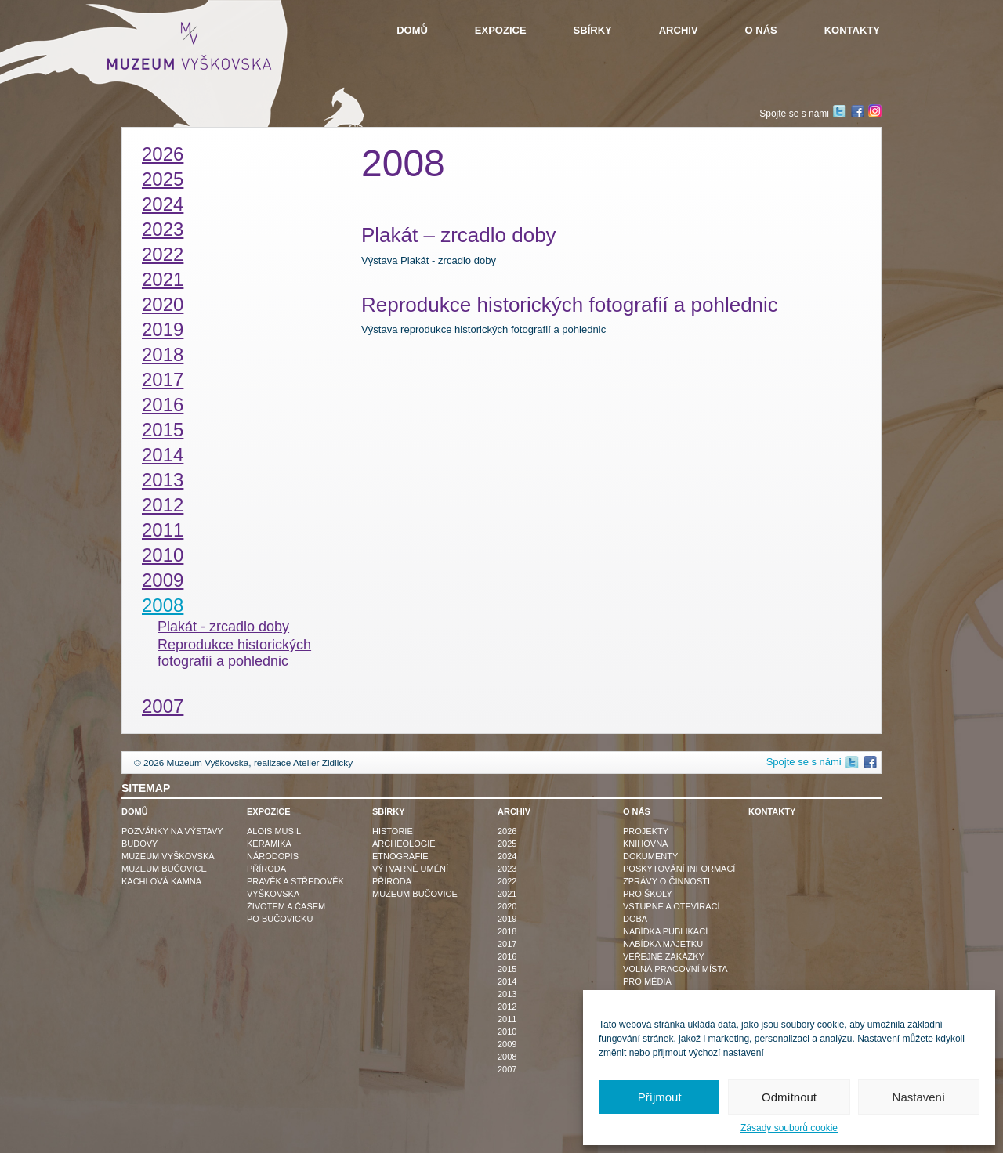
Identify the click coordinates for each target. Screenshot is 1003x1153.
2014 (162, 454)
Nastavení (919, 1097)
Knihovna (645, 843)
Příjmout (660, 1097)
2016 (162, 404)
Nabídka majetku (663, 944)
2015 (162, 429)
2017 (162, 379)
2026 (162, 153)
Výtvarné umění (410, 868)
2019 (162, 329)
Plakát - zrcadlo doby (223, 626)
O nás (761, 30)
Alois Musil (274, 831)
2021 (162, 279)
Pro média (647, 981)
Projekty (645, 831)
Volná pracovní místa (675, 969)
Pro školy (647, 893)
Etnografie (400, 856)
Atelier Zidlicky (323, 762)
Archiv (678, 30)
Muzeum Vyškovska (168, 856)
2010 (162, 555)
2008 (162, 605)
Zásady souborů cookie (789, 1127)
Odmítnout (789, 1097)
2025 (162, 179)
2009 (162, 580)
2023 (162, 229)
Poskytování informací (679, 868)
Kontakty (852, 30)
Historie (392, 831)
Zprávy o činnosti (666, 881)
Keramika (269, 843)
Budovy (139, 843)
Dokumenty (650, 856)
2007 (162, 706)
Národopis (273, 856)
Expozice (501, 30)
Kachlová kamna (161, 881)
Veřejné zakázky (663, 956)
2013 (162, 479)
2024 (162, 204)
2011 (162, 529)
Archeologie (404, 843)
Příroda (266, 868)
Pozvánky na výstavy (172, 831)
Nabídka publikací (665, 931)
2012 (162, 504)
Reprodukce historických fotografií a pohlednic (234, 653)
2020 (162, 304)
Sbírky (593, 30)
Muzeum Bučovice (164, 868)
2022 (162, 254)
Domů (412, 30)
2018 (162, 354)
